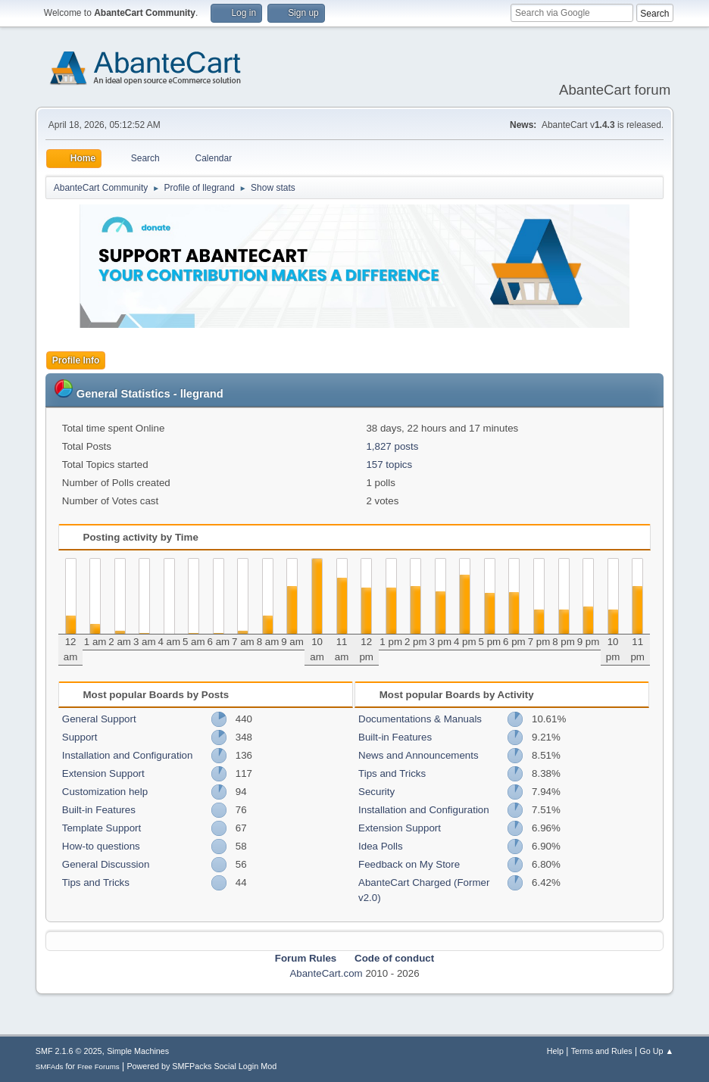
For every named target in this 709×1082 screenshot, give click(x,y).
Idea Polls (380, 846)
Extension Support (103, 773)
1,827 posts (392, 446)
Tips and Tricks (96, 882)
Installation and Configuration (127, 755)
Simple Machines (138, 1050)
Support (80, 737)
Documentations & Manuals (420, 719)
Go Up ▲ (656, 1050)
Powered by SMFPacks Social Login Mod (201, 1066)
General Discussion (106, 864)
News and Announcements (418, 755)
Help (555, 1050)
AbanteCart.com (325, 973)
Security (376, 791)
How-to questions (101, 846)
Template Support (101, 828)
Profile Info (76, 360)
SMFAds (50, 1066)
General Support (99, 719)
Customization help (105, 791)
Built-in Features (99, 809)
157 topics (389, 464)
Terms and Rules (601, 1050)
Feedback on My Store (409, 864)
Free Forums (98, 1066)
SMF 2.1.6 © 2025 (69, 1050)
